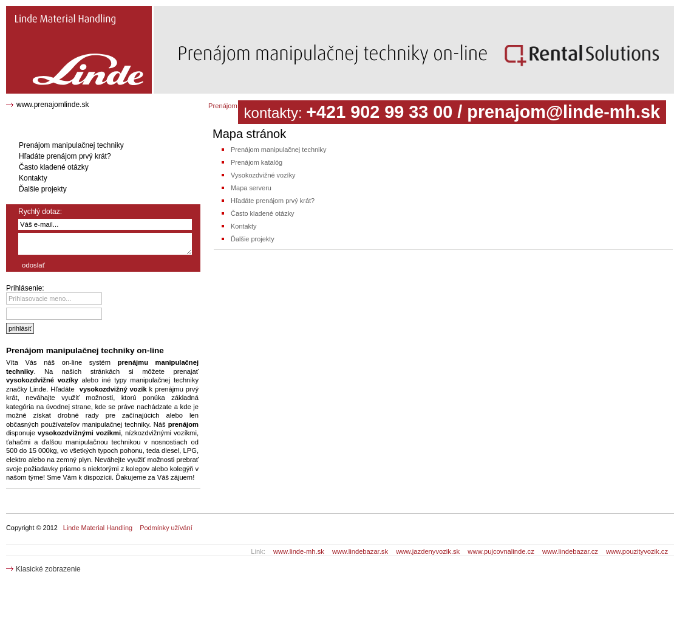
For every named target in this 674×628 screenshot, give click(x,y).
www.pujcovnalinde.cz (501, 551)
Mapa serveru (251, 188)
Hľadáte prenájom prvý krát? (273, 200)
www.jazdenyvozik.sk (428, 551)
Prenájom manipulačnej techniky (278, 149)
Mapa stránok (31, 10)
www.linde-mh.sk (298, 551)
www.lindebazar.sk (360, 551)
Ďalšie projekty (252, 239)
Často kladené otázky (262, 213)
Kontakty (244, 226)
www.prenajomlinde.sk (52, 104)
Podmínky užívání (166, 527)
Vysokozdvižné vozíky (263, 175)
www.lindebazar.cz (570, 551)
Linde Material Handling (97, 527)
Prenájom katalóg (256, 162)
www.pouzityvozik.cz (637, 551)
